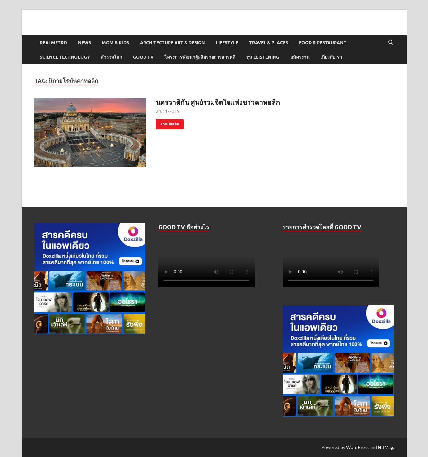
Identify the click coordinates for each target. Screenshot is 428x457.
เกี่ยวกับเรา (331, 57)
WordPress (357, 447)
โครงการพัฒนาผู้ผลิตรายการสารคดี (199, 57)
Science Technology (65, 57)
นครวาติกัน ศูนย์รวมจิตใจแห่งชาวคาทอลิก (218, 102)
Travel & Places (268, 42)
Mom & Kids (115, 42)
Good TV (143, 57)
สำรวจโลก (111, 57)
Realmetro (53, 42)
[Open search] (391, 42)
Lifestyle (227, 42)
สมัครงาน (300, 57)
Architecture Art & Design (172, 42)
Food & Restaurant (322, 42)
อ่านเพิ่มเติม (167, 122)
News (84, 42)
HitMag (385, 447)
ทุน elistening (262, 57)
